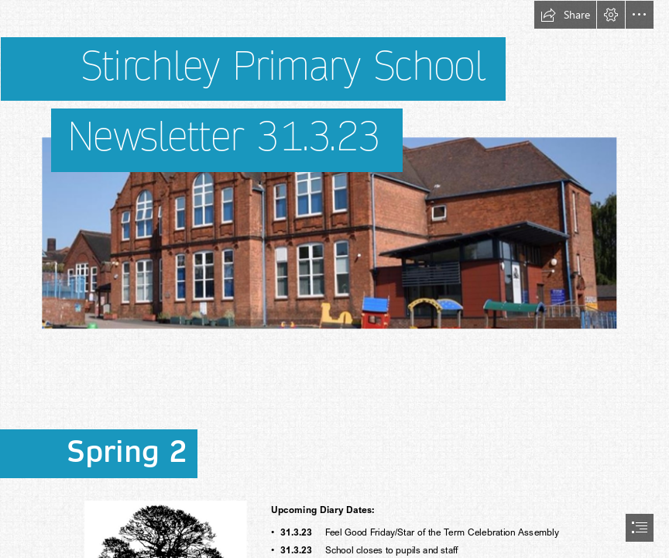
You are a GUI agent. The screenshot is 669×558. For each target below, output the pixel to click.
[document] (334, 279)
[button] (565, 15)
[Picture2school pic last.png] (334, 188)
